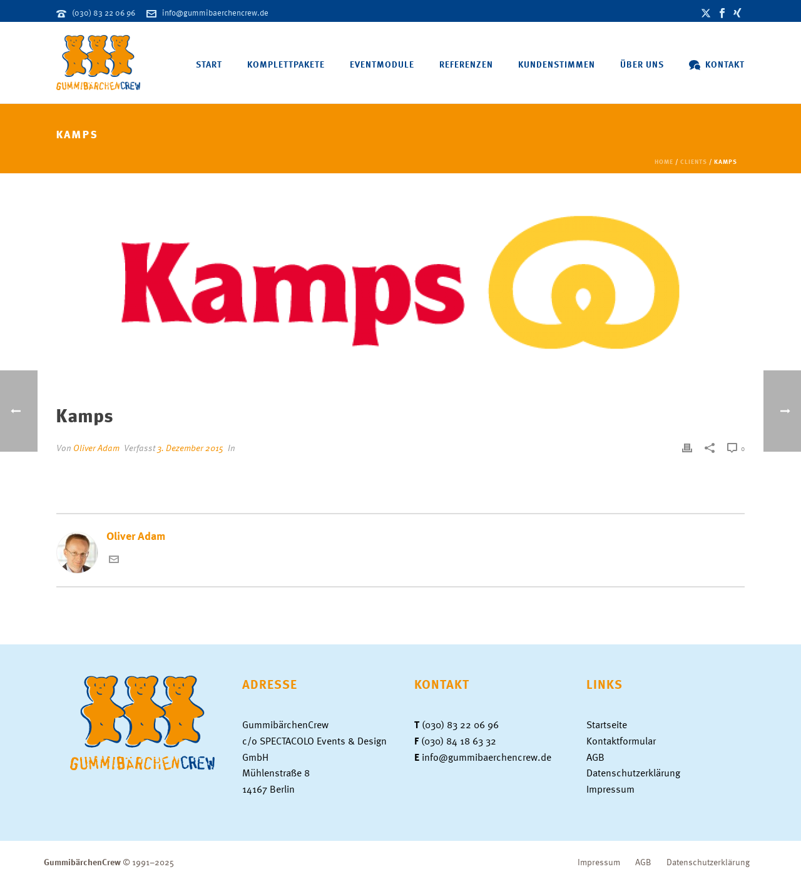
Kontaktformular (621, 740)
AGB (595, 757)
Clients (693, 161)
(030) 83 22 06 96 (103, 12)
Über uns (642, 64)
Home (664, 161)
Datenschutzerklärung (633, 772)
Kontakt (717, 64)
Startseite (606, 724)
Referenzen (466, 64)
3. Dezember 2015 (190, 447)
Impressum (610, 788)
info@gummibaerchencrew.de (215, 12)
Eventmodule (382, 64)
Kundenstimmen (556, 64)
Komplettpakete (286, 64)
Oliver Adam (96, 447)
